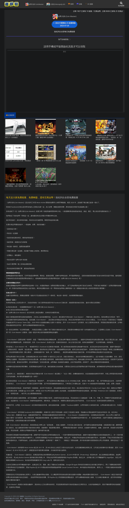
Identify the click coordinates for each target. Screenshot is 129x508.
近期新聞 (11, 115)
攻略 (79, 4)
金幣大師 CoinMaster (34, 4)
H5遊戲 (89, 4)
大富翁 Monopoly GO (56, 4)
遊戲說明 (102, 504)
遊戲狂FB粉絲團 (57, 504)
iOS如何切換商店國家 (72, 504)
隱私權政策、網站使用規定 (116, 504)
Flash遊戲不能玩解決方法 (89, 504)
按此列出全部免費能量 (67, 197)
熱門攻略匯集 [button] (64, 39)
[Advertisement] (64, 67)
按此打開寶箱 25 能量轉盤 (64, 24)
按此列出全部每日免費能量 (64, 31)
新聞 (71, 4)
